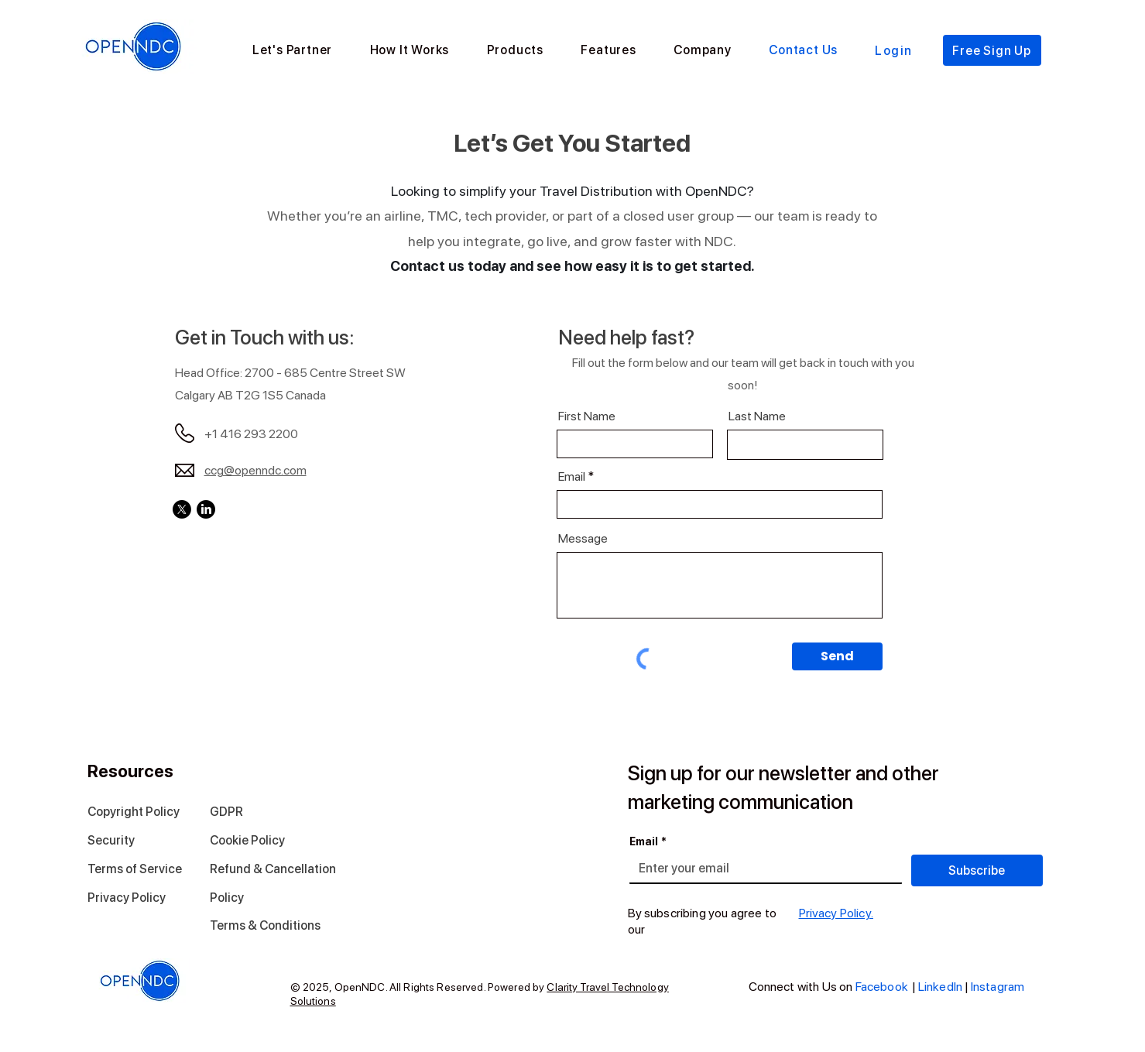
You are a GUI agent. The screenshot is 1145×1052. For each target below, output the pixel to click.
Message (583, 539)
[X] (182, 509)
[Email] (761, 868)
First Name (586, 416)
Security (111, 840)
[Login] (896, 50)
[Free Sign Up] (992, 50)
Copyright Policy (133, 811)
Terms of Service (134, 869)
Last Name (757, 416)
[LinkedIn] (206, 509)
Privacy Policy (126, 897)
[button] (409, 50)
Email (571, 477)
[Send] (837, 656)
